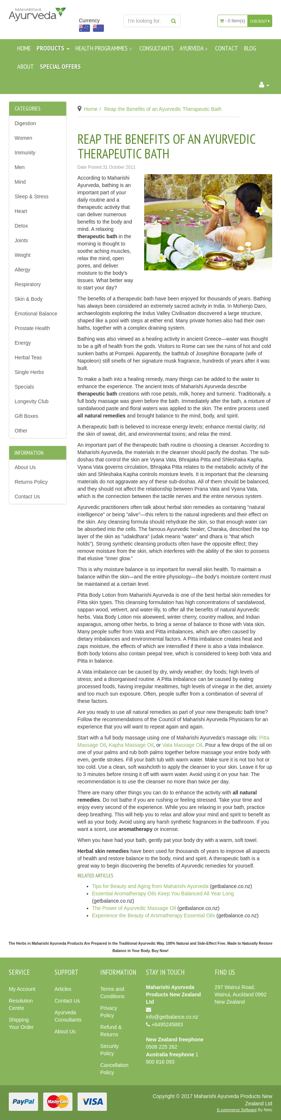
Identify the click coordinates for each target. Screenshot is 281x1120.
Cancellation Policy (114, 1068)
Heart (21, 211)
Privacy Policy (108, 1011)
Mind (20, 182)
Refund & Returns (110, 1030)
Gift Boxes (26, 416)
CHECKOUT (260, 21)
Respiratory (28, 284)
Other (21, 431)
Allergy (22, 270)
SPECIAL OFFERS (60, 66)
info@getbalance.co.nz (172, 1017)
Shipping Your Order (21, 1023)
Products (53, 48)
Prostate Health (32, 328)
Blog (250, 48)
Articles (63, 989)
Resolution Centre (21, 1004)
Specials (24, 387)
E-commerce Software (237, 1110)
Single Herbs (29, 372)
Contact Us (27, 496)
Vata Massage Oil (182, 745)
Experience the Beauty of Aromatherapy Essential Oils (153, 915)
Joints (21, 240)
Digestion (25, 123)
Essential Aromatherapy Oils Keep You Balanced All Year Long (163, 893)
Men (20, 167)
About (25, 66)
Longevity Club (32, 401)
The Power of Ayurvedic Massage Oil (134, 908)
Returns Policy (31, 482)
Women (23, 138)
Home (24, 48)
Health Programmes (104, 48)
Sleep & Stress (32, 196)
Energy (23, 343)
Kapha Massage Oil (131, 745)
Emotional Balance (36, 313)
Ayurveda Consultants (68, 1016)
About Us (25, 467)
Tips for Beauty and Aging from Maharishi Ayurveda (150, 886)
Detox (21, 226)
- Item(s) (232, 20)
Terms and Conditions (112, 992)
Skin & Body (28, 299)
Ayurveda (194, 48)
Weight (22, 255)
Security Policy (109, 1049)
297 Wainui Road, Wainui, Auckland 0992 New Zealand (241, 994)
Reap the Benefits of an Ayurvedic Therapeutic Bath (163, 109)
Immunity (25, 153)
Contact (226, 48)
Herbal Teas (28, 357)
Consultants (156, 48)
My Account (22, 989)
